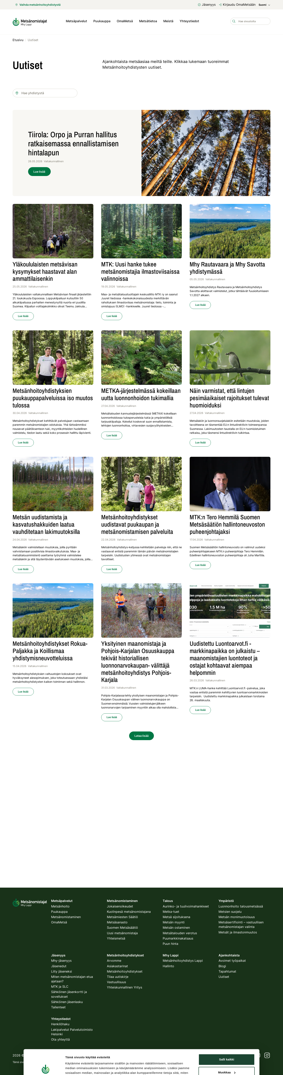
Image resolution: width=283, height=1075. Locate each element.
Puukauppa (101, 21)
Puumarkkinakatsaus (178, 938)
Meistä (168, 21)
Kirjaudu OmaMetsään (237, 4)
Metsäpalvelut (76, 21)
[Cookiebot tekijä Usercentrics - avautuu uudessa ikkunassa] (45, 1052)
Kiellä (227, 1044)
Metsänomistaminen (66, 917)
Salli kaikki (226, 1018)
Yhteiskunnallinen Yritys (124, 987)
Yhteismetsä (116, 938)
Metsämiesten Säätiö (122, 917)
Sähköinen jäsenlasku (67, 1002)
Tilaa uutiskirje (117, 977)
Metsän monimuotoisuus (237, 917)
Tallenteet (58, 1007)
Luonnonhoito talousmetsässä (241, 906)
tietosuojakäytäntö (88, 1062)
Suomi (264, 4)
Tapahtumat (227, 971)
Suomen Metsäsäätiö (122, 927)
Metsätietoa (148, 21)
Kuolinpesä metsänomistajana (129, 912)
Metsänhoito (60, 906)
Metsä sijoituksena (176, 917)
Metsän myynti (174, 922)
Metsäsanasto (117, 922)
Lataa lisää (141, 734)
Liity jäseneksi (61, 971)
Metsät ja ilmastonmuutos (238, 932)
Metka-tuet (171, 912)
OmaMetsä (125, 21)
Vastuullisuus (116, 982)
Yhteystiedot (189, 21)
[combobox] (45, 92)
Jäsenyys (207, 4)
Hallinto (168, 966)
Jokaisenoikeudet (120, 906)
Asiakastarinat (117, 966)
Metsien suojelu (230, 912)
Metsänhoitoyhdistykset (124, 971)
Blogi (222, 966)
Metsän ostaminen (176, 927)
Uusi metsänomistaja (122, 933)
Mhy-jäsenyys (61, 961)
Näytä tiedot (73, 1051)
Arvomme (114, 961)
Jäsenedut (58, 966)
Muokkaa (226, 1031)
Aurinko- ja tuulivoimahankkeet (186, 906)
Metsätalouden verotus (180, 933)
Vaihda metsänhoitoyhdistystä (38, 4)
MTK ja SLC (59, 986)
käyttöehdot (110, 1062)
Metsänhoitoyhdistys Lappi (183, 961)
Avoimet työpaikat (232, 961)
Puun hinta (170, 944)
